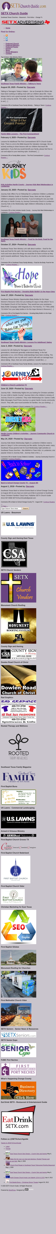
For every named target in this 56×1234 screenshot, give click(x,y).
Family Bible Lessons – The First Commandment (20, 134)
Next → (5, 506)
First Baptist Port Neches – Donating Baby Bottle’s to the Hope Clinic (28, 292)
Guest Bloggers (12, 52)
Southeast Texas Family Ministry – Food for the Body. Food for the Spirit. (27, 240)
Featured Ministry (12, 45)
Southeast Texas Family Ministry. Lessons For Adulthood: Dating (26, 342)
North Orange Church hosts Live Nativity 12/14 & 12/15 (27, 1177)
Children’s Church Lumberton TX (14, 385)
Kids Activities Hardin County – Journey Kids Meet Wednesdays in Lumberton (27, 185)
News (8, 50)
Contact (9, 53)
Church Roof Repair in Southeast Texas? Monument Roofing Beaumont (32, 1165)
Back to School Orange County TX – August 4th (19, 483)
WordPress (12, 1190)
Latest (8, 1146)
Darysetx (31, 87)
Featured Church (12, 44)
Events (8, 49)
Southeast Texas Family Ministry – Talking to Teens (21, 84)
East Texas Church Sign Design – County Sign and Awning (28, 1154)
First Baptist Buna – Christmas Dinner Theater (23, 1182)
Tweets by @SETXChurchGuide (11, 1143)
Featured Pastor (12, 47)
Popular (8, 1149)
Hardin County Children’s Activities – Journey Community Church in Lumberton (27, 434)
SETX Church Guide (14, 13)
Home (8, 28)
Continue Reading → (15, 212)
